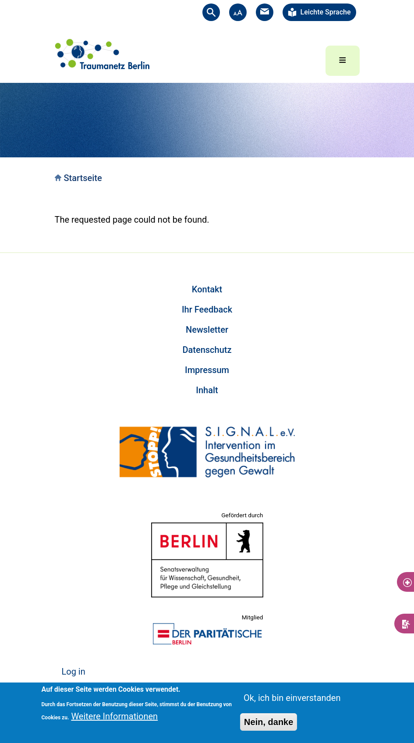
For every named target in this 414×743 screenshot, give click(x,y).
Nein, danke (268, 722)
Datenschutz (206, 350)
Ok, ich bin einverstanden (292, 698)
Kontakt (207, 289)
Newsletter (207, 329)
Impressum (207, 370)
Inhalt (207, 390)
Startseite (83, 178)
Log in (73, 671)
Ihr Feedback (207, 309)
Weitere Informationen (114, 716)
